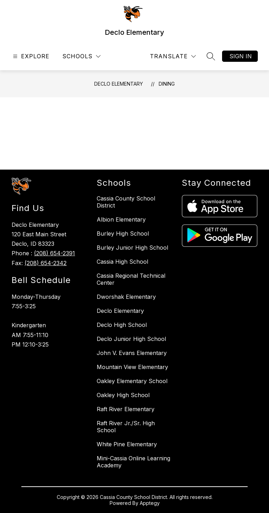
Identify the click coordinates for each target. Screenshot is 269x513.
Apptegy (150, 503)
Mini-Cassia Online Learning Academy (133, 462)
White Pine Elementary (127, 444)
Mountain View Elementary (132, 366)
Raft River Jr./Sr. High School (126, 427)
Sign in (240, 56)
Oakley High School (123, 395)
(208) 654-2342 (46, 263)
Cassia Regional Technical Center (131, 279)
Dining (167, 84)
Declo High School (122, 324)
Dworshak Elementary (126, 296)
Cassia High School (122, 261)
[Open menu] (30, 56)
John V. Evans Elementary (132, 352)
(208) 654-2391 (54, 253)
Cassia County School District (126, 202)
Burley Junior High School (132, 247)
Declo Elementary (118, 84)
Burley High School (123, 233)
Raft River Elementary (125, 409)
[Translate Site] (173, 56)
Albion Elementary (121, 219)
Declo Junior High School (131, 338)
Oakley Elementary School (132, 380)
